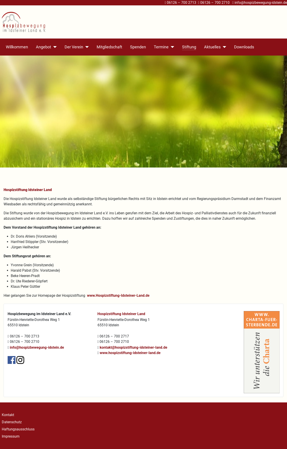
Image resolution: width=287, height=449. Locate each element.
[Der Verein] (86, 47)
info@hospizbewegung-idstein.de (261, 2)
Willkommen (17, 47)
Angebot (43, 47)
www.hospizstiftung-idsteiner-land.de (130, 353)
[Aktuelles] (223, 47)
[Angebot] (54, 47)
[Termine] (171, 47)
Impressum (11, 436)
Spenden (138, 47)
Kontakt (8, 415)
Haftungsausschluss (18, 429)
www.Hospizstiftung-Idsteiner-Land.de (118, 295)
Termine (161, 47)
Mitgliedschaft (109, 47)
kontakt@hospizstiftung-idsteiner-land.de (133, 347)
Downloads (244, 47)
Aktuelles (212, 47)
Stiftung (189, 47)
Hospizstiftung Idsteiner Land (121, 314)
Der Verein (74, 47)
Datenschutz (12, 422)
